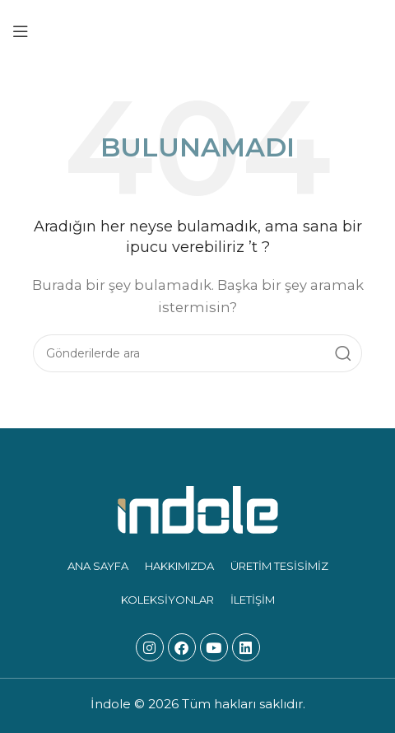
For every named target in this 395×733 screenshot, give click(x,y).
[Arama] (197, 353)
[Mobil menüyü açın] (20, 31)
